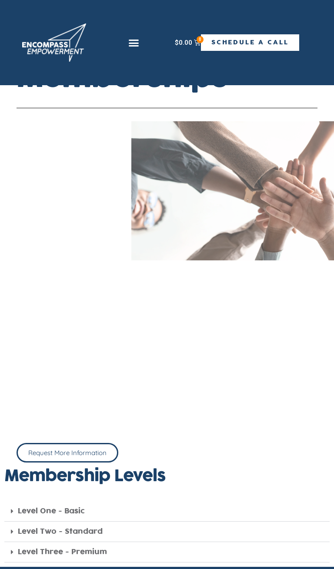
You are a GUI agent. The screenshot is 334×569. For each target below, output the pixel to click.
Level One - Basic (51, 511)
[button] (133, 43)
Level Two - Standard (60, 531)
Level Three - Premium (62, 552)
